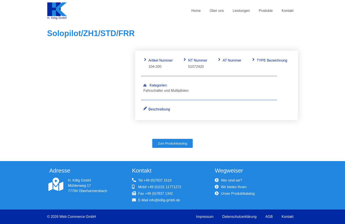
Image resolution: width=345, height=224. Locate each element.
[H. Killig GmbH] (55, 184)
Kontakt (288, 11)
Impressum (204, 216)
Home (196, 11)
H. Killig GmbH (79, 180)
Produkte (266, 11)
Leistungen (241, 11)
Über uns (216, 11)
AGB (269, 216)
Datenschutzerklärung (239, 216)
